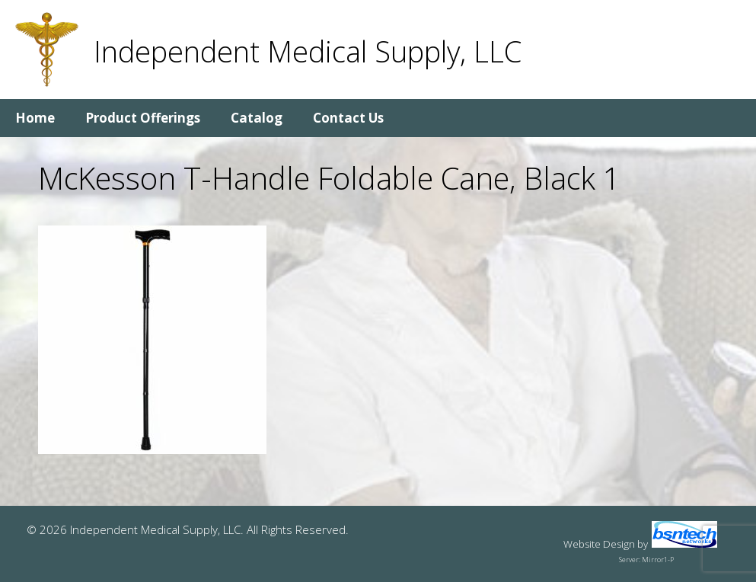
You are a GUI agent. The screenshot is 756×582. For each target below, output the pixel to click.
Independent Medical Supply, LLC (308, 51)
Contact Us (348, 117)
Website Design (599, 544)
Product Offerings (142, 117)
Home (35, 117)
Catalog (256, 117)
